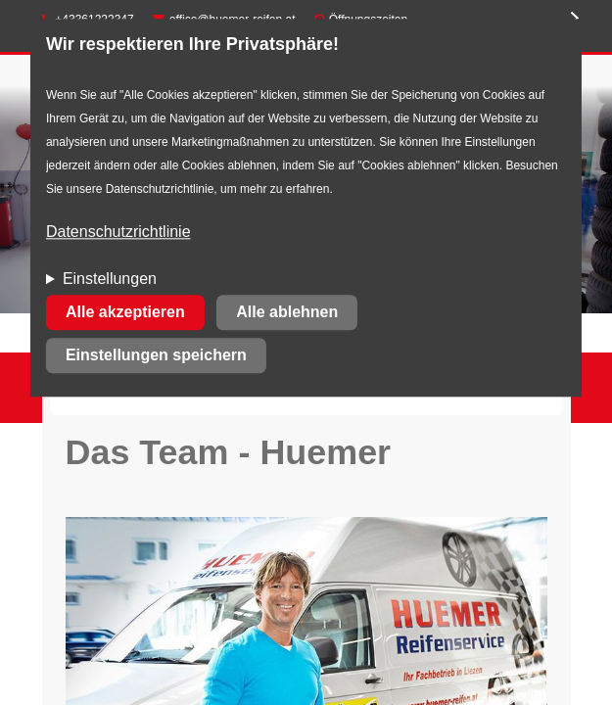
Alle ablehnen (287, 313)
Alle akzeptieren (125, 313)
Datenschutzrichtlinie (118, 232)
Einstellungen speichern (156, 356)
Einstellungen (110, 279)
